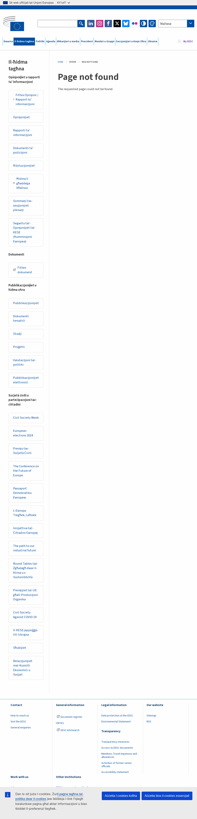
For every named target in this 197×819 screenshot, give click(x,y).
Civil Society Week (26, 417)
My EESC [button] (188, 41)
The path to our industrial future (24, 548)
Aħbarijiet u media (68, 41)
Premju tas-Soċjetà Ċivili (22, 450)
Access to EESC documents (117, 748)
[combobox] (176, 23)
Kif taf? (63, 2)
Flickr (134, 23)
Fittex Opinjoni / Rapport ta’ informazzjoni (25, 99)
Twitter (117, 23)
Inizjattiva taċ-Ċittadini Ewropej (25, 530)
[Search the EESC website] (58, 23)
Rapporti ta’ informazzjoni (22, 132)
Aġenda (50, 41)
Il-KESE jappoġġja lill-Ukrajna (25, 632)
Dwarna (8, 41)
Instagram (99, 23)
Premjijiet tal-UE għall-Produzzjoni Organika (25, 595)
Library (60, 723)
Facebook (108, 23)
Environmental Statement (116, 722)
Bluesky (125, 23)
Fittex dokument (22, 270)
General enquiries (21, 728)
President (87, 41)
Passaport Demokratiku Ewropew (22, 493)
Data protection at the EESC (117, 716)
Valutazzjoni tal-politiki (24, 362)
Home (60, 62)
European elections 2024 (23, 433)
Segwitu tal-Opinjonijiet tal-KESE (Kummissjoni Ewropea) (24, 232)
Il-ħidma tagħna (24, 41)
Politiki (40, 41)
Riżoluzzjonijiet (24, 165)
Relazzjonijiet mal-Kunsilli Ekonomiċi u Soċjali (22, 668)
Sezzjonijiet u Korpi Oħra (131, 41)
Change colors (152, 23)
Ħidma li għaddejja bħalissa (21, 183)
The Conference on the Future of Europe (26, 471)
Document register (69, 717)
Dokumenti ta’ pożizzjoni (23, 150)
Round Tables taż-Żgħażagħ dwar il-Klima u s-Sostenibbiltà (25, 570)
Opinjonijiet (21, 117)
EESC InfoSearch (68, 730)
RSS (149, 722)
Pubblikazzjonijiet (26, 303)
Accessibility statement (115, 772)
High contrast (143, 23)
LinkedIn (90, 23)
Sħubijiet (19, 647)
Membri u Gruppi (104, 41)
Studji (17, 333)
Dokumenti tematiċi (21, 318)
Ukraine (152, 41)
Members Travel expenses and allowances (119, 755)
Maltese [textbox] (165, 24)
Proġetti (19, 347)
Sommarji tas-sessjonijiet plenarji (23, 205)
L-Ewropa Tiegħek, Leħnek (24, 513)
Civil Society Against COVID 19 (24, 614)
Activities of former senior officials (116, 764)
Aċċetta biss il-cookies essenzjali (167, 795)
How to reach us (20, 716)
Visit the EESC (18, 722)
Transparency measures (115, 742)
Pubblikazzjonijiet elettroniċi (26, 380)
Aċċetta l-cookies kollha (121, 795)
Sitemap (151, 716)
